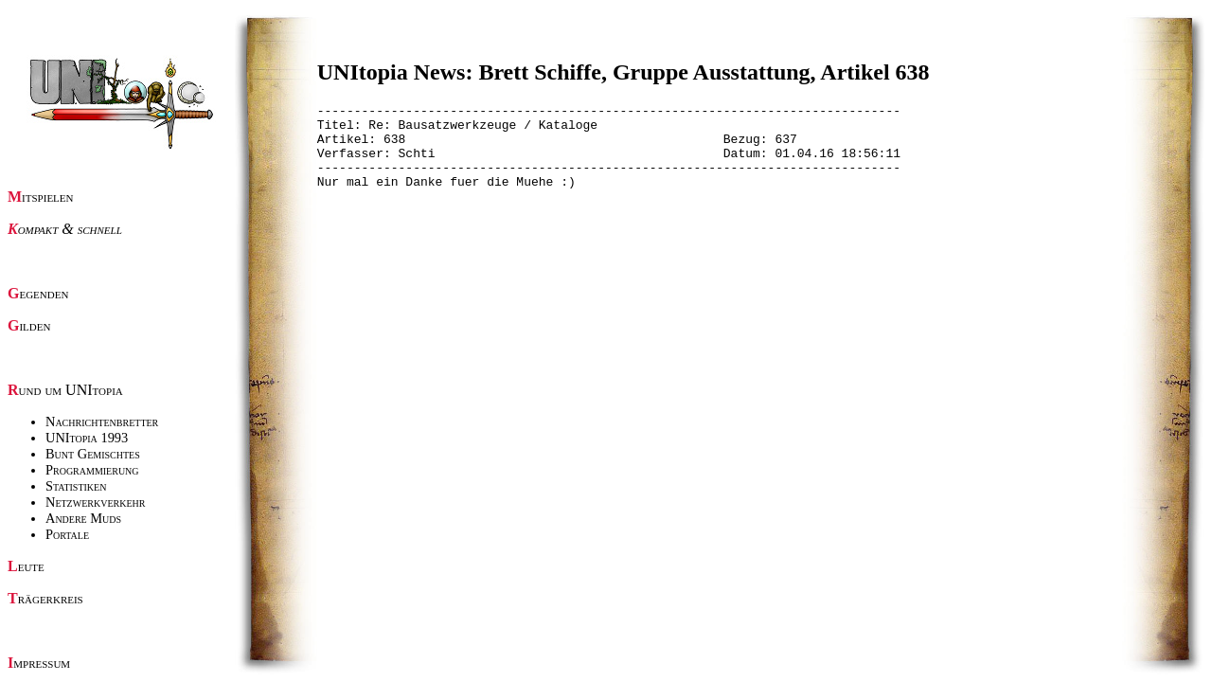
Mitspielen (41, 196)
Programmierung (92, 469)
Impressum (39, 663)
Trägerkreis (45, 598)
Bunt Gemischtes (92, 453)
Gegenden (38, 293)
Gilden (29, 325)
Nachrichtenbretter (101, 421)
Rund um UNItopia (65, 390)
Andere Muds (83, 518)
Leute (26, 566)
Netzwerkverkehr (95, 502)
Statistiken (75, 486)
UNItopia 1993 (86, 437)
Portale (67, 534)
